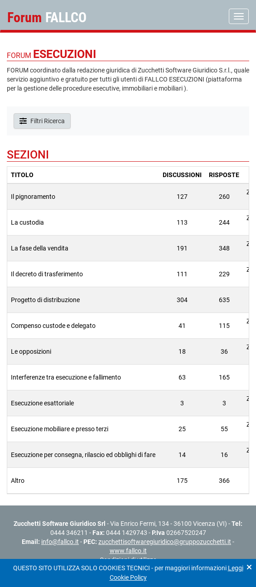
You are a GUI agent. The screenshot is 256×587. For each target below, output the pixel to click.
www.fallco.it (128, 550)
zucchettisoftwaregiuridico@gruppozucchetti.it (164, 541)
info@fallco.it (60, 541)
